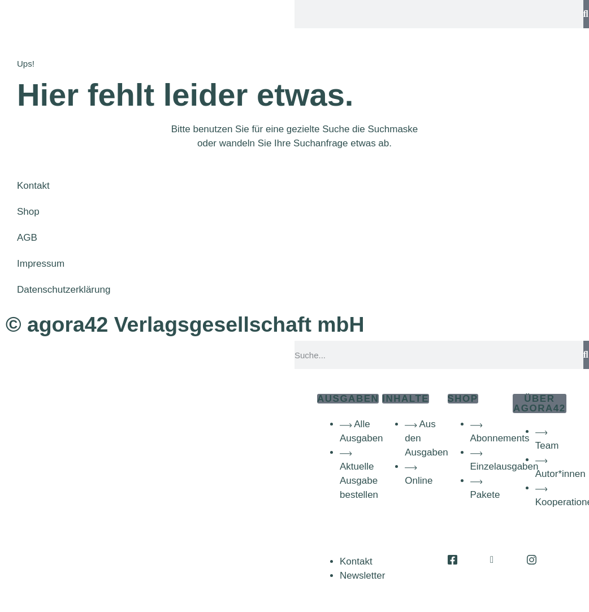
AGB (27, 237)
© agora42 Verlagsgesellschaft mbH (185, 324)
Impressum (40, 263)
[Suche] (586, 14)
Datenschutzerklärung (63, 289)
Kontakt (33, 185)
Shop (28, 211)
